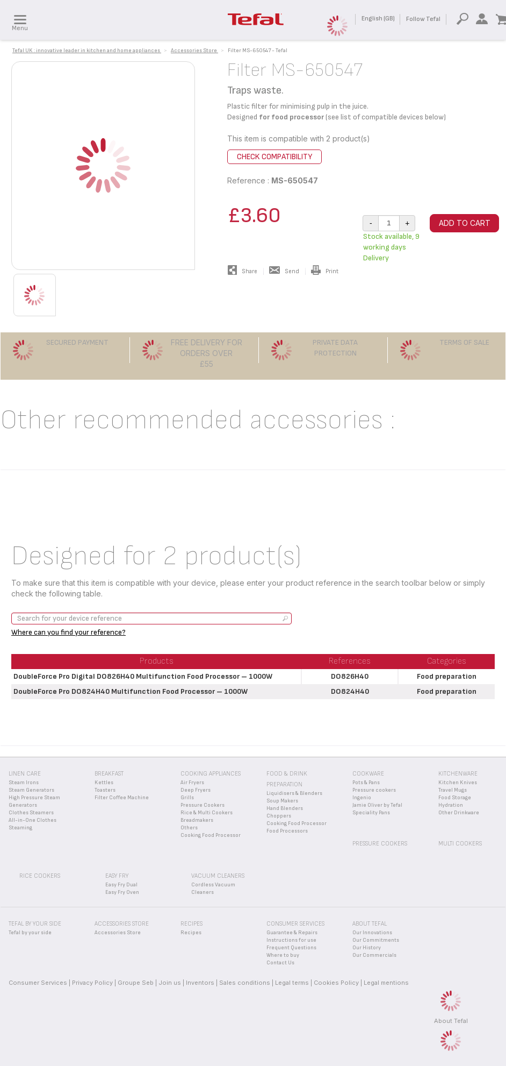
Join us (169, 982)
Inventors (200, 982)
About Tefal (451, 1021)
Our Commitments (375, 940)
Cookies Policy (336, 982)
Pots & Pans (366, 782)
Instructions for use (291, 940)
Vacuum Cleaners (217, 875)
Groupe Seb (136, 982)
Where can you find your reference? (68, 632)
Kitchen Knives (457, 782)
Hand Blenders (284, 808)
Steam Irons (24, 782)
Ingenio (361, 797)
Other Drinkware (458, 812)
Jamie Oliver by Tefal (377, 805)
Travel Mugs (452, 790)
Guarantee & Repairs (291, 932)
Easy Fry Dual (121, 885)
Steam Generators (31, 790)
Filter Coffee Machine (122, 797)
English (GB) (378, 19)
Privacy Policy (92, 982)
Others (189, 828)
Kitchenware (458, 773)
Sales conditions (244, 982)
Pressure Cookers (202, 805)
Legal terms (292, 982)
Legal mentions (386, 982)
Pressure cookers (374, 790)
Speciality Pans (371, 812)
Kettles (104, 782)
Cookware (368, 773)
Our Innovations (372, 932)
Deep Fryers (195, 790)
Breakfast (109, 773)
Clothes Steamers (31, 812)
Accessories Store (118, 932)
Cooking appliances (210, 773)
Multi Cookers (460, 843)
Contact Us (280, 963)
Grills (187, 797)
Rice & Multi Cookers (206, 812)
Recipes (190, 932)
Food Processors (287, 831)
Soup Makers (282, 801)
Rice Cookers (39, 875)
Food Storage (454, 797)
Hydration (450, 805)
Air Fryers (192, 782)
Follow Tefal (423, 19)
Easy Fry (116, 875)
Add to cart (464, 223)
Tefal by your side (30, 932)
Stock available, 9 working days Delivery (391, 247)
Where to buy (282, 955)
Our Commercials (374, 955)
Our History (366, 947)
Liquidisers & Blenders (294, 793)
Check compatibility (274, 156)
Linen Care (25, 773)
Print (324, 271)
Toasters (105, 790)
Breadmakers (196, 820)
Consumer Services (38, 982)
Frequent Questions (291, 947)
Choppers (278, 816)
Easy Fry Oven (122, 892)
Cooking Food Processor (210, 835)
